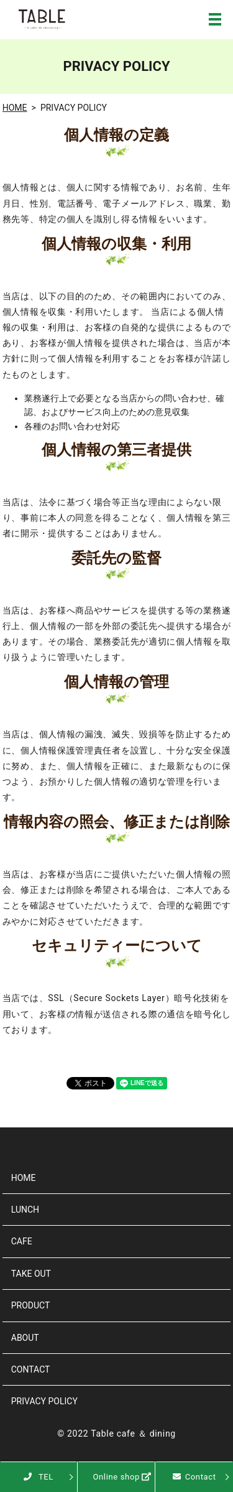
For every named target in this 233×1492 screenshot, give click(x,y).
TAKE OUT (31, 1274)
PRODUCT (30, 1305)
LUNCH (25, 1210)
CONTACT (30, 1369)
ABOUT (25, 1338)
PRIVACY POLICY (44, 1401)
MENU (215, 19)
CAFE (21, 1241)
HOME (14, 108)
